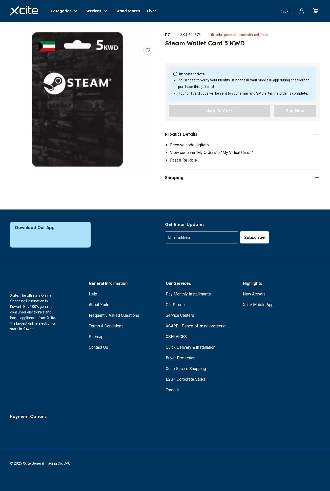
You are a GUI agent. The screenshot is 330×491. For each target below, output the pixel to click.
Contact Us (98, 347)
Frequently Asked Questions (114, 315)
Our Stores (175, 304)
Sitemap (96, 336)
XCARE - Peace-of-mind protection (197, 326)
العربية (286, 11)
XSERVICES (176, 336)
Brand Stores (127, 11)
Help (93, 294)
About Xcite (99, 304)
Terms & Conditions (106, 326)
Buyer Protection (180, 358)
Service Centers (180, 315)
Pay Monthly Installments (188, 294)
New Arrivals (254, 294)
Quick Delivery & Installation (190, 347)
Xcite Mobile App (258, 304)
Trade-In (173, 390)
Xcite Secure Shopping (186, 368)
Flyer (151, 11)
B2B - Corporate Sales (185, 379)
